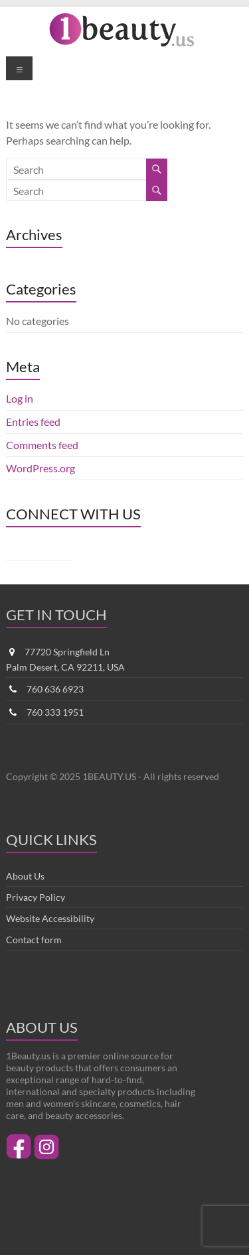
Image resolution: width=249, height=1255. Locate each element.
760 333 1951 (55, 712)
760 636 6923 (55, 688)
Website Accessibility (50, 918)
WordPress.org (40, 468)
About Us (25, 876)
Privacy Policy (35, 897)
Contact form (34, 939)
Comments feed (42, 444)
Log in (19, 398)
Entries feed (33, 421)
